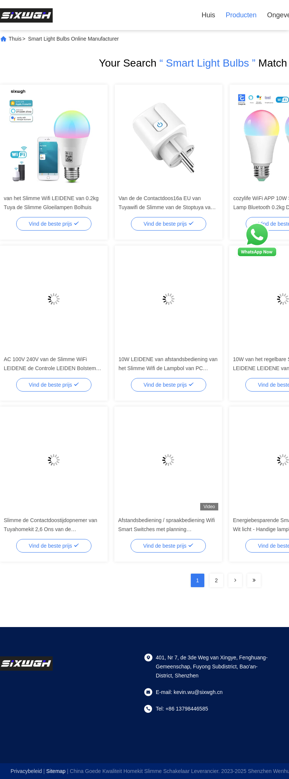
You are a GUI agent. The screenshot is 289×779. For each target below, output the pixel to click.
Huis (208, 15)
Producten (241, 15)
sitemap (55, 771)
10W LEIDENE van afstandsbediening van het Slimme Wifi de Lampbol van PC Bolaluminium (168, 368)
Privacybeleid (26, 771)
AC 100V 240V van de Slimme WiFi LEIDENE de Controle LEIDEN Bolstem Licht (50, 368)
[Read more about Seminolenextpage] (235, 580)
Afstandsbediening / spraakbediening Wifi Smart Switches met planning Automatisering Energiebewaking (166, 529)
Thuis (15, 39)
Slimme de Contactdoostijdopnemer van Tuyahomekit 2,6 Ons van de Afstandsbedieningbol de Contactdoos (50, 529)
